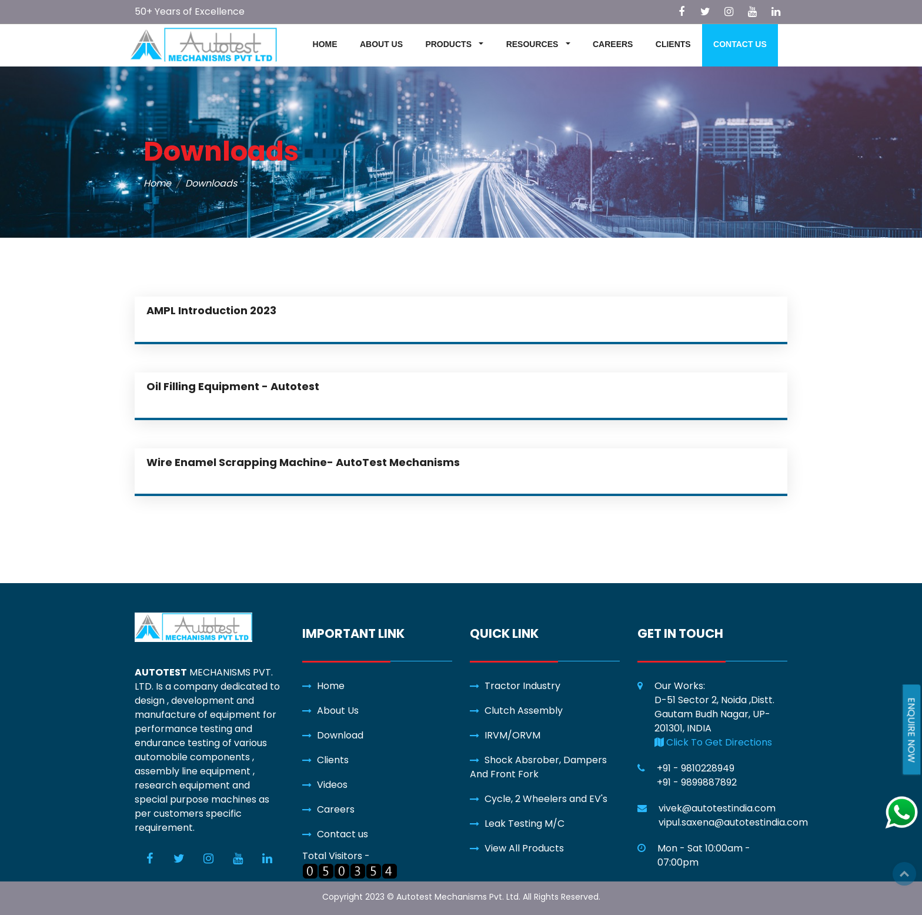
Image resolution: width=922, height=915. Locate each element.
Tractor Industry (522, 686)
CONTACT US (740, 44)
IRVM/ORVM (512, 735)
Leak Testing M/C (524, 823)
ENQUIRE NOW (911, 730)
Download (340, 735)
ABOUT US (381, 44)
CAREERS (613, 44)
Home (157, 183)
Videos (332, 784)
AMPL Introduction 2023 (211, 310)
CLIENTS (673, 44)
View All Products (524, 848)
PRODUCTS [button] (449, 44)
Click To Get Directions (713, 742)
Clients (333, 760)
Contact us (342, 834)
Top (904, 874)
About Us (338, 710)
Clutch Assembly (524, 710)
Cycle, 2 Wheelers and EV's (546, 799)
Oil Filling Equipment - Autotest (232, 386)
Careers (336, 809)
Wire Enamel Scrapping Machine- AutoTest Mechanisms (303, 462)
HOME (325, 44)
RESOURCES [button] (533, 44)
